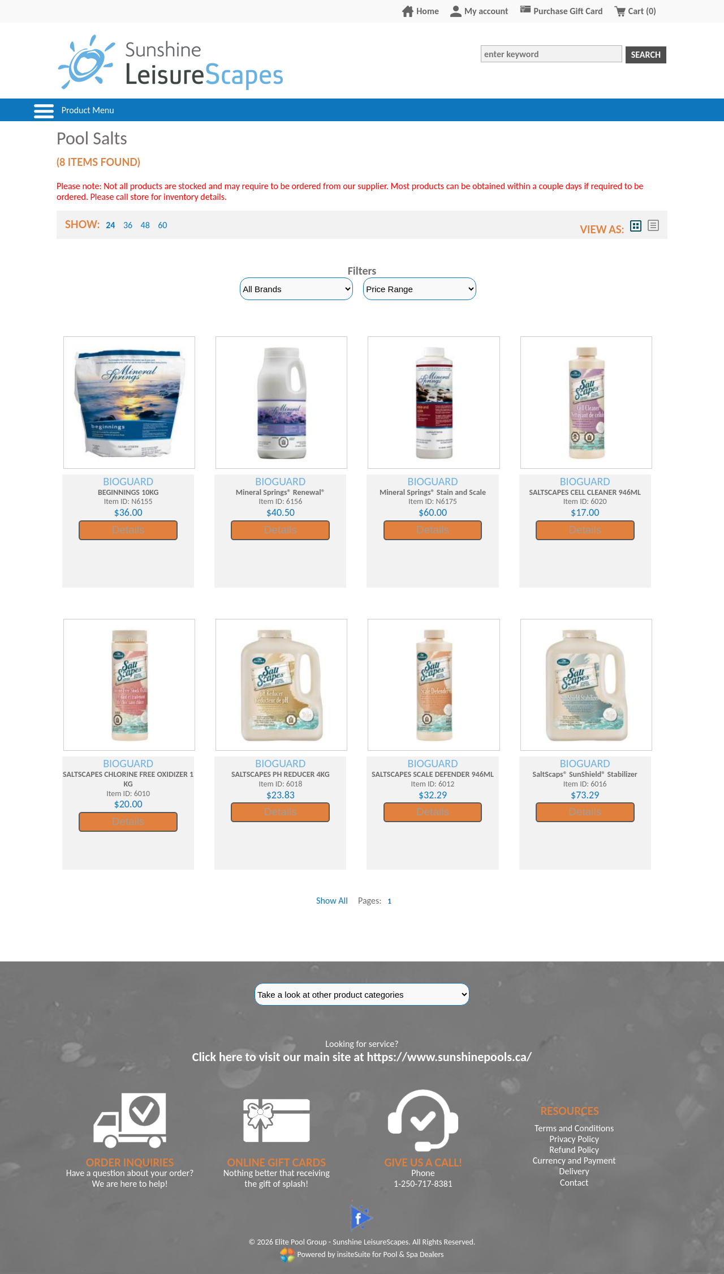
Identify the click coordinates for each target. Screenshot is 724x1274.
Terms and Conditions (574, 1128)
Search (646, 54)
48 (145, 225)
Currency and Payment (574, 1160)
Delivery (574, 1171)
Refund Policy (574, 1149)
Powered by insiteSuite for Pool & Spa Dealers (361, 1254)
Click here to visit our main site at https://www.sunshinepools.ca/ (362, 1056)
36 (127, 225)
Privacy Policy (574, 1139)
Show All (332, 900)
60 (162, 225)
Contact (574, 1182)
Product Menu (88, 110)
